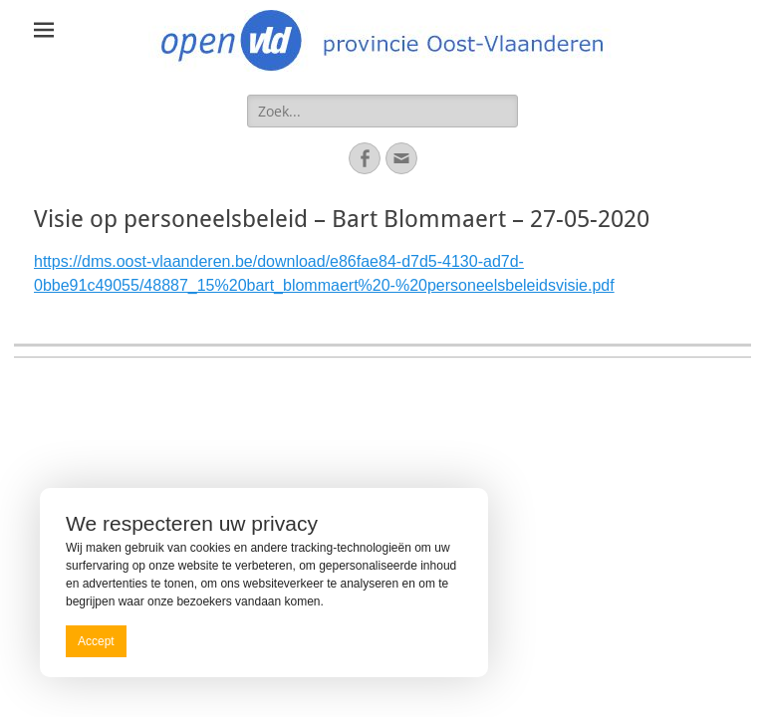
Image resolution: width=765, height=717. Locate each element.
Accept (96, 641)
